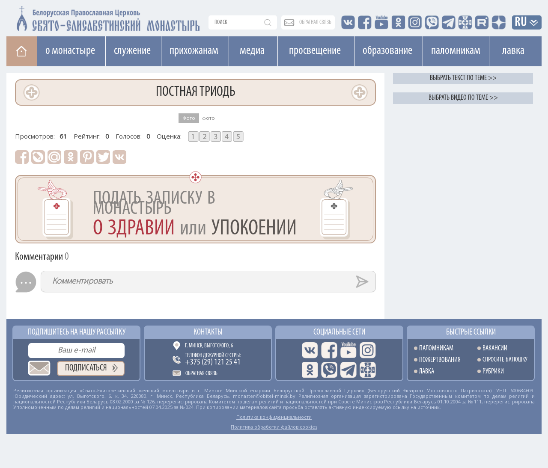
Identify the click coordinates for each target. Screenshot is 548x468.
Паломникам (455, 51)
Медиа (252, 51)
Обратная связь (201, 373)
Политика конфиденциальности (274, 417)
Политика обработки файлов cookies (274, 426)
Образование (387, 51)
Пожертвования (440, 360)
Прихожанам (194, 51)
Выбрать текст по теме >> (463, 78)
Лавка (513, 51)
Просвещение (315, 51)
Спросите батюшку (504, 360)
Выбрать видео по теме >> (463, 97)
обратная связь (315, 22)
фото (208, 118)
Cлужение (132, 51)
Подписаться (86, 368)
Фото (188, 118)
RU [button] (521, 23)
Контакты (208, 332)
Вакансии (494, 348)
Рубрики (493, 371)
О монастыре (70, 51)
